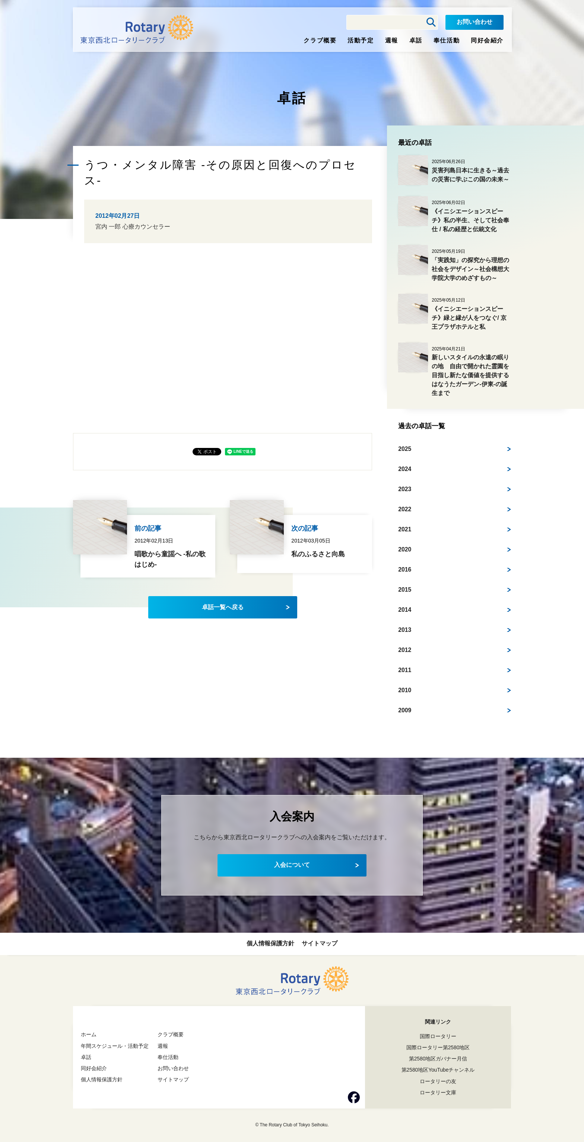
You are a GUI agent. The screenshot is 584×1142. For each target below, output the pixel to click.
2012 (405, 649)
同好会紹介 (487, 40)
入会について (292, 865)
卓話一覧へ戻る (223, 607)
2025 (405, 448)
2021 (405, 529)
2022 (405, 509)
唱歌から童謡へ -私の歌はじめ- (170, 559)
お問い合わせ (474, 22)
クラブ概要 (320, 40)
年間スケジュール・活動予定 (115, 1046)
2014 (405, 609)
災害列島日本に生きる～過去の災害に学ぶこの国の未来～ (470, 174)
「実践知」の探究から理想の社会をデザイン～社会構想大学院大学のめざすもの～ (470, 269)
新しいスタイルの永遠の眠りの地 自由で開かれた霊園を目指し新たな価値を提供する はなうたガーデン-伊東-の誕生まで (473, 375)
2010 (405, 690)
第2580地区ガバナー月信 (438, 1059)
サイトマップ (319, 943)
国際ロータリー (438, 1036)
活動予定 (360, 40)
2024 (405, 468)
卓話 (415, 40)
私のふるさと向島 (318, 554)
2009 (405, 710)
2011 (405, 670)
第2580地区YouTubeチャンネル (438, 1070)
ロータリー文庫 (438, 1092)
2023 (405, 489)
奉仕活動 (447, 40)
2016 (405, 569)
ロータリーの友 (438, 1081)
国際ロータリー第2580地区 (438, 1047)
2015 (405, 589)
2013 (405, 629)
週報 (391, 40)
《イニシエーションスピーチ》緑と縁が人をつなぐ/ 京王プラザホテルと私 (469, 318)
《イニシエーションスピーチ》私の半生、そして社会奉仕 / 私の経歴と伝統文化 (470, 220)
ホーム (88, 1034)
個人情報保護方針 (270, 943)
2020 (405, 549)
